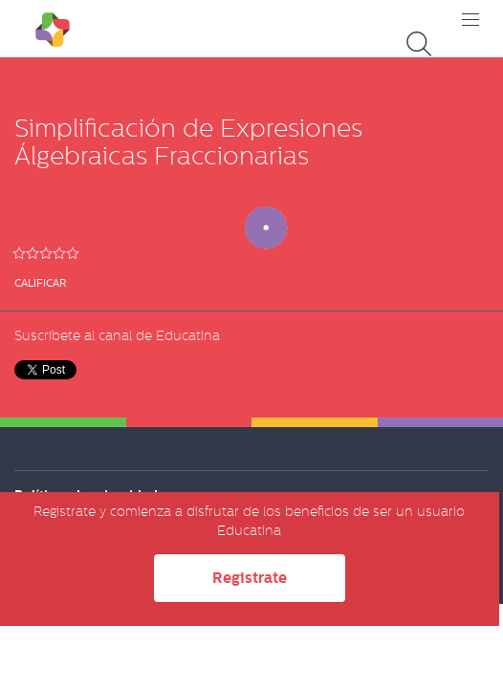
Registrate (249, 578)
